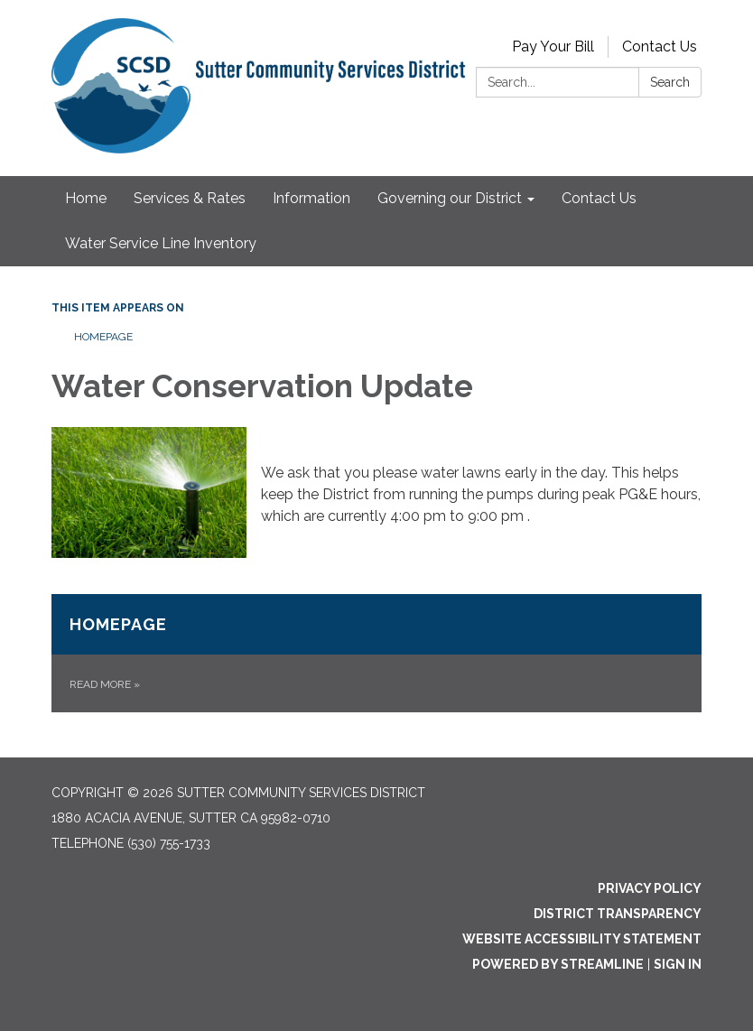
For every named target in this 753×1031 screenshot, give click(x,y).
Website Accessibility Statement (582, 939)
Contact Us (659, 46)
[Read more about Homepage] (376, 653)
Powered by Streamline (558, 964)
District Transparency (618, 913)
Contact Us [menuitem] (599, 198)
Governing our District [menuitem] (449, 198)
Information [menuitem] (311, 198)
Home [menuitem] (86, 198)
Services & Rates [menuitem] (190, 198)
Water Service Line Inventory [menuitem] (160, 243)
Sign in (678, 964)
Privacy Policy (650, 888)
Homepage (103, 336)
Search (670, 82)
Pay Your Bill (553, 46)
